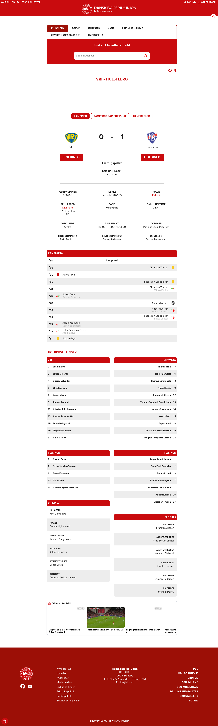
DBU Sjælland (189, 696)
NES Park (67, 208)
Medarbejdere (64, 682)
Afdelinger (63, 678)
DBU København (187, 687)
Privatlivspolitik (66, 691)
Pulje (156, 192)
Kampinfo (80, 116)
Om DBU (5, 3)
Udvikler (156, 236)
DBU (195, 669)
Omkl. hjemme (156, 204)
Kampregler (141, 116)
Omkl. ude (67, 224)
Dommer (156, 224)
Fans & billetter (31, 3)
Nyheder (61, 673)
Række (111, 192)
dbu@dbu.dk (127, 682)
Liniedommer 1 (67, 236)
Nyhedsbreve (64, 669)
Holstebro (152, 147)
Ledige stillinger (66, 687)
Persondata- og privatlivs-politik (109, 721)
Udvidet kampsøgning (65, 35)
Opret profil (207, 2)
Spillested (68, 204)
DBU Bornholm (188, 673)
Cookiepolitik (64, 696)
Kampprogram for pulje (110, 116)
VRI (71, 147)
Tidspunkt (112, 224)
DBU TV (15, 3)
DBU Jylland (190, 682)
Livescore (95, 35)
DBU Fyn (193, 678)
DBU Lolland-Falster (184, 691)
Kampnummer (67, 192)
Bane (111, 204)
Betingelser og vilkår (68, 700)
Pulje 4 (156, 195)
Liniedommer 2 (112, 236)
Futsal (193, 700)
